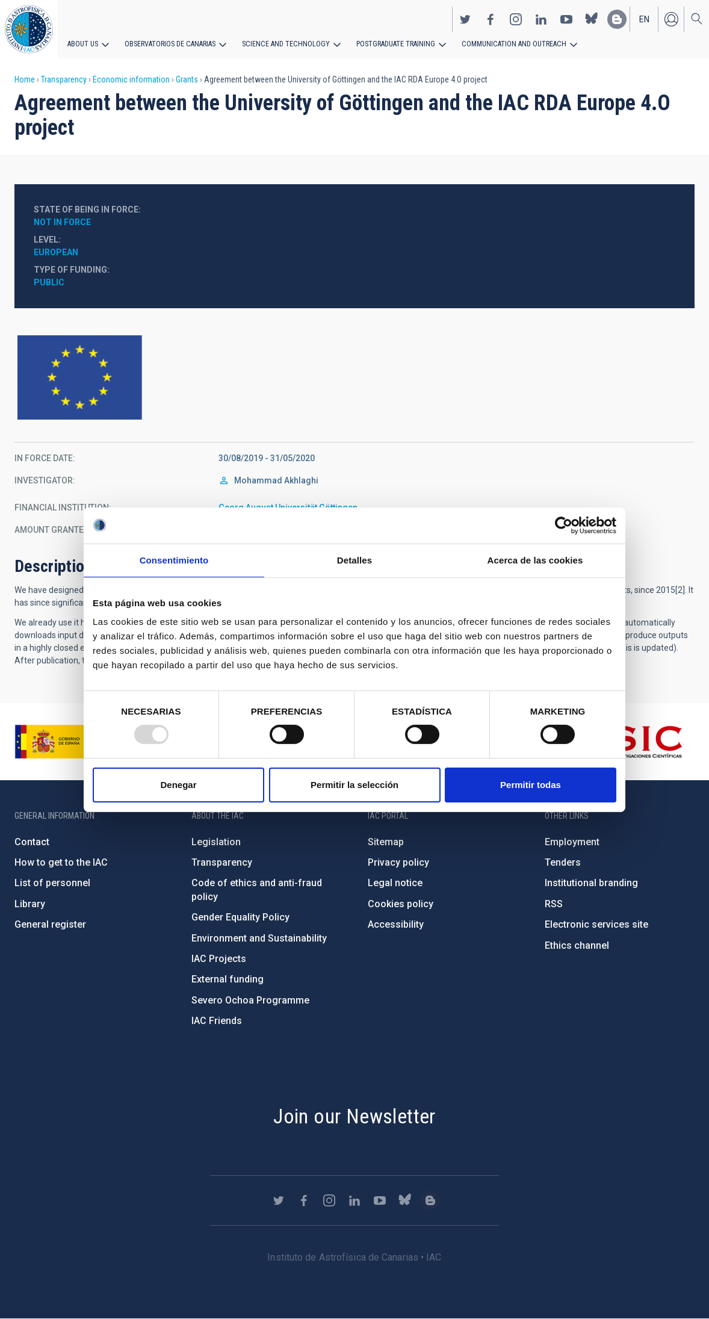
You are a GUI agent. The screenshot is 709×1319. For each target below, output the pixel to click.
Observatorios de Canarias (169, 43)
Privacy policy (398, 862)
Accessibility (396, 924)
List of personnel (52, 883)
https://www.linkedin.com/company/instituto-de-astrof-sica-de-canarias (541, 18)
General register (50, 924)
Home (24, 79)
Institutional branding (591, 883)
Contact (31, 842)
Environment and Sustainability (259, 938)
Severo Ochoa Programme (250, 1000)
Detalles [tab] (354, 559)
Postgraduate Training (390, 43)
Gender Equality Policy (240, 917)
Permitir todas (530, 785)
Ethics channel (577, 945)
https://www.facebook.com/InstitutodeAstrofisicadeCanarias (490, 18)
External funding (227, 979)
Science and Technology (282, 43)
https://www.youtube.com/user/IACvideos (566, 18)
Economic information (131, 79)
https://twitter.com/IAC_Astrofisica (465, 18)
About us (82, 43)
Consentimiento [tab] (174, 559)
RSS (554, 904)
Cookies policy (400, 904)
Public (49, 282)
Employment (572, 842)
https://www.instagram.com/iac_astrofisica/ (515, 18)
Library (29, 904)
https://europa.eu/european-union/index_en (354, 377)
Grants (187, 79)
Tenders (563, 862)
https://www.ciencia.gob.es (81, 741)
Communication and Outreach (505, 43)
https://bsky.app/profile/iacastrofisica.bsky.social (591, 18)
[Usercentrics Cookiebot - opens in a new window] (563, 525)
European (56, 252)
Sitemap (386, 842)
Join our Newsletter (354, 1116)
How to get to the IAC (61, 862)
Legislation (216, 842)
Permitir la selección (354, 785)
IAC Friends (216, 1020)
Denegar (178, 785)
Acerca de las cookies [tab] (535, 559)
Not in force (62, 222)
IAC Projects (218, 958)
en (644, 18)
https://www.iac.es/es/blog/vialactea (617, 18)
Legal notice (395, 883)
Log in (671, 18)
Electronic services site (596, 924)
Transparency (64, 79)
